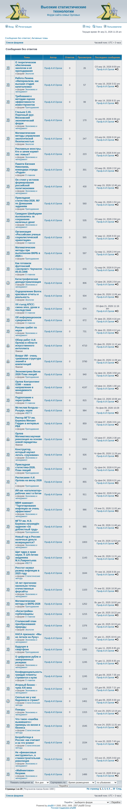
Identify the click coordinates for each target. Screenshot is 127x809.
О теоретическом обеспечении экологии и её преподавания (25, 66)
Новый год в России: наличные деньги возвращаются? (28, 539)
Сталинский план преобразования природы (25, 624)
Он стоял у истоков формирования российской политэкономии (27, 184)
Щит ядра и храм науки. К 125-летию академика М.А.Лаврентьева (26, 556)
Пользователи (113, 27)
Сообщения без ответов (17, 38)
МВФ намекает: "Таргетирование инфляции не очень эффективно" (27, 507)
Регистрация (23, 27)
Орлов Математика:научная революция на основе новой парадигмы (28, 438)
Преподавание (32, 107)
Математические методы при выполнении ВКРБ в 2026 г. (27, 251)
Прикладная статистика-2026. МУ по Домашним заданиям (27, 202)
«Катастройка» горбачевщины (24, 612)
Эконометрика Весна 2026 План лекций (27, 373)
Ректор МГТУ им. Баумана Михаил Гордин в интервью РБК (27, 422)
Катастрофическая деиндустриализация (28, 280)
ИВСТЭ (28, 413)
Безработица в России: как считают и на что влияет (27, 740)
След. (119, 789)
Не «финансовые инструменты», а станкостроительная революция (27, 756)
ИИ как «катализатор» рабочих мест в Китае (28, 492)
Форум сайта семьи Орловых (63, 15)
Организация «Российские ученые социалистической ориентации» (27, 236)
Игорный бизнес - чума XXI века (26, 686)
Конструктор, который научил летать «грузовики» (27, 452)
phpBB (51, 806)
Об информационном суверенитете (28, 319)
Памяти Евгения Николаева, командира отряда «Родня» (26, 168)
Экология (29, 74)
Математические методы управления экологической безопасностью (27, 137)
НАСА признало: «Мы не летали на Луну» (28, 636)
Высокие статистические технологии (63, 9)
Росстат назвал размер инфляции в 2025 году (27, 570)
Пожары (20, 709)
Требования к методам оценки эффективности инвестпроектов (25, 100)
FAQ (86, 27)
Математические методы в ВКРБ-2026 (27, 602)
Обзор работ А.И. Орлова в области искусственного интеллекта (26, 344)
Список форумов (14, 43)
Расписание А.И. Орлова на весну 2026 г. (28, 480)
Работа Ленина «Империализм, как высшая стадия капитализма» (26, 82)
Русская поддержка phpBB (63, 808)
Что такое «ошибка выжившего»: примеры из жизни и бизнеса (27, 723)
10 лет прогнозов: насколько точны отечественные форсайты (26, 587)
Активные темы (40, 38)
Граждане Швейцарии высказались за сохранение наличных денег (28, 218)
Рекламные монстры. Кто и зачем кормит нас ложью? (28, 151)
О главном (30, 175)
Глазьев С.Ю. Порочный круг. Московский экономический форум (24, 118)
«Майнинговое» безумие (24, 772)
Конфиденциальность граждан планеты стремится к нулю (28, 675)
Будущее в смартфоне (22, 648)
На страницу (93, 789)
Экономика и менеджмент (26, 90)
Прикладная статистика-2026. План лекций (25, 467)
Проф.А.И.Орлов (53, 68)
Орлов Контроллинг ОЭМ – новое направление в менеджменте (27, 386)
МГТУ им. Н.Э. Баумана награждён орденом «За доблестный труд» (27, 525)
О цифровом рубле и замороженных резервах (28, 659)
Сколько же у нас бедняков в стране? (27, 699)
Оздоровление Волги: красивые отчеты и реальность (28, 294)
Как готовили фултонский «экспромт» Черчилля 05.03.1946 (28, 267)
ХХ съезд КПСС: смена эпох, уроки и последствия (27, 307)
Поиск (97, 27)
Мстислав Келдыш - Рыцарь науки (27, 409)
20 (114, 789)
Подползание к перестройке (24, 399)
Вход (9, 27)
